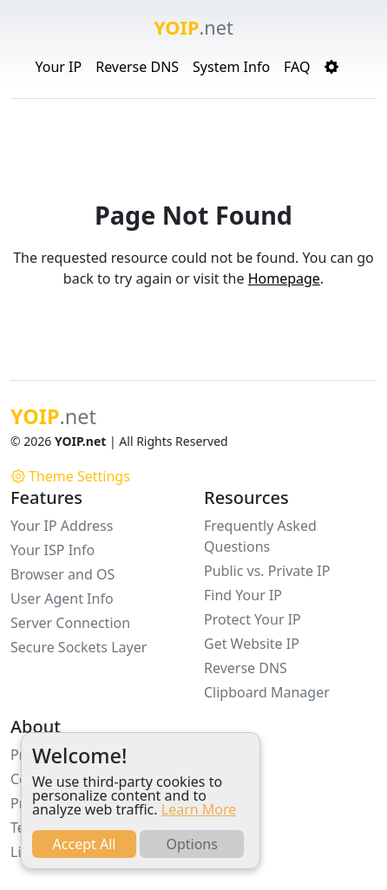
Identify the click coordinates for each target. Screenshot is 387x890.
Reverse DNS (137, 66)
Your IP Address (61, 525)
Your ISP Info (52, 550)
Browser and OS (62, 574)
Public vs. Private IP (267, 570)
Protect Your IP (252, 619)
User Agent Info (62, 598)
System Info (231, 66)
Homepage (284, 278)
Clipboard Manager (267, 692)
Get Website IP (251, 643)
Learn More (199, 809)
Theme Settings (70, 476)
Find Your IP (243, 595)
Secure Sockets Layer (78, 647)
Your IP (58, 66)
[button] (331, 66)
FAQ (297, 66)
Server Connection (70, 622)
